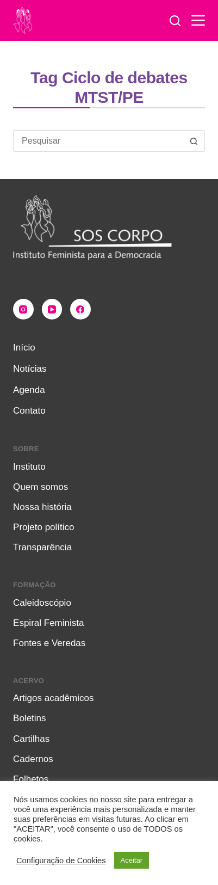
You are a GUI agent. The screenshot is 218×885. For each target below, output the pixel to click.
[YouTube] (52, 309)
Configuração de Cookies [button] (61, 860)
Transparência (42, 547)
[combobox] (99, 141)
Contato (29, 410)
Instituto (29, 467)
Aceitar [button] (131, 860)
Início (24, 347)
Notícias (29, 369)
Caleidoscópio (42, 603)
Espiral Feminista (48, 623)
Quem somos (40, 487)
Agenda (29, 390)
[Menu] (198, 20)
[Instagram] (23, 309)
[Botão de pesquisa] (194, 141)
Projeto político (43, 527)
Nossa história (42, 507)
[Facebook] (80, 309)
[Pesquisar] (175, 20)
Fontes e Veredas (49, 643)
